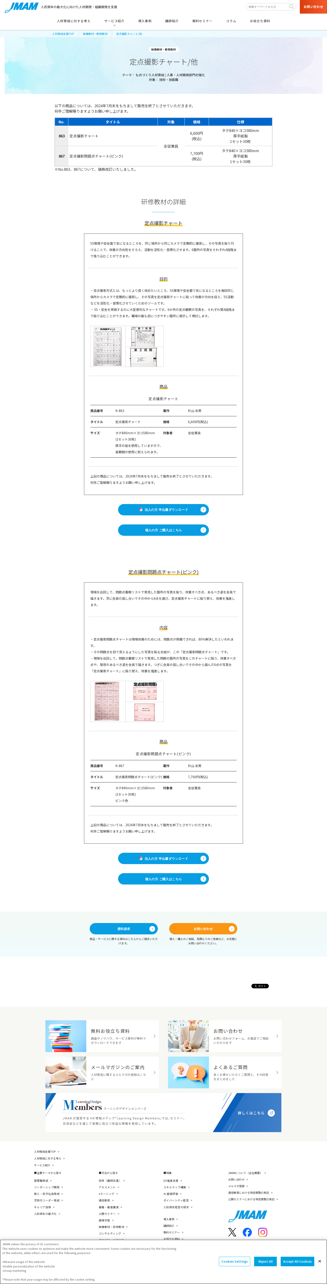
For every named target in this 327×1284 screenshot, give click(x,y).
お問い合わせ (203, 928)
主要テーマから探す (49, 1173)
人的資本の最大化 (45, 1214)
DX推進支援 (171, 1180)
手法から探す (110, 1173)
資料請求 (123, 928)
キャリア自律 (42, 1207)
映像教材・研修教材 (111, 1227)
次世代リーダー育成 (46, 1200)
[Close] (320, 1261)
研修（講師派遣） (110, 1180)
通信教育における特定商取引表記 (248, 1192)
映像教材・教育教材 (95, 34)
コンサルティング (110, 1233)
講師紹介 (169, 1226)
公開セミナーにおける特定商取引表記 (251, 1199)
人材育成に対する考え (47, 1158)
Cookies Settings (234, 1261)
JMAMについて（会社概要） (245, 1173)
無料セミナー (172, 1232)
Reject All (265, 1261)
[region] (163, 1262)
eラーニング (106, 1194)
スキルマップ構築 (175, 1187)
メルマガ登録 (236, 1186)
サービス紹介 (42, 1165)
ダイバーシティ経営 (176, 1200)
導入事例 (169, 1219)
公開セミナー (107, 1214)
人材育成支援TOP (63, 34)
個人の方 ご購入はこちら (163, 530)
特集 (169, 1173)
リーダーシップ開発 (46, 1187)
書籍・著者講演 (109, 1207)
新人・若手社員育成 (46, 1194)
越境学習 (104, 1220)
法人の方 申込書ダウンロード (163, 510)
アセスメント (107, 1187)
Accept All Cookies (297, 1261)
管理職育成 (41, 1180)
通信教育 (104, 1200)
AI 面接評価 (171, 1194)
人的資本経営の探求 (176, 1207)
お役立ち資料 (172, 1239)
